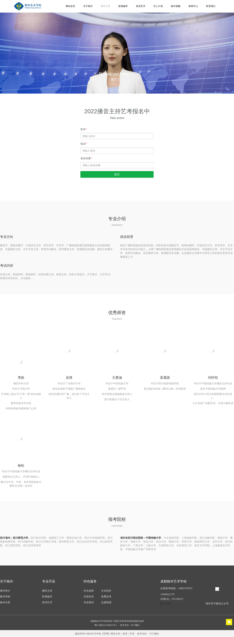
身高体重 (86, 158)
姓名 (83, 129)
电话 (83, 143)
